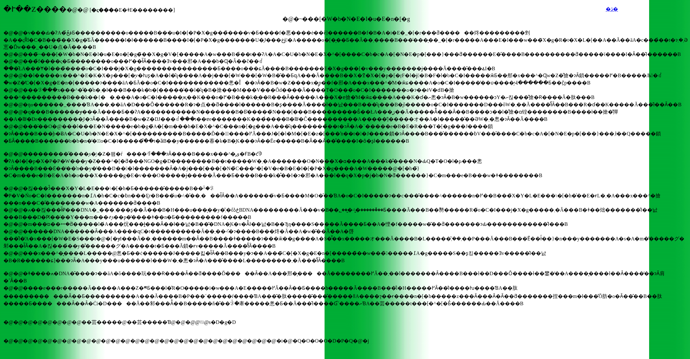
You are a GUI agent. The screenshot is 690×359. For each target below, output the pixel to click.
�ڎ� (612, 9)
